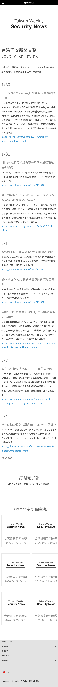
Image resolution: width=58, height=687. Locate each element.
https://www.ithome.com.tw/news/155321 (22, 302)
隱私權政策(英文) (35, 681)
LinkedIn (15, 681)
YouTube (24, 681)
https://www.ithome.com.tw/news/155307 (22, 185)
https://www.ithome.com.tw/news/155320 (22, 269)
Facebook (6, 681)
